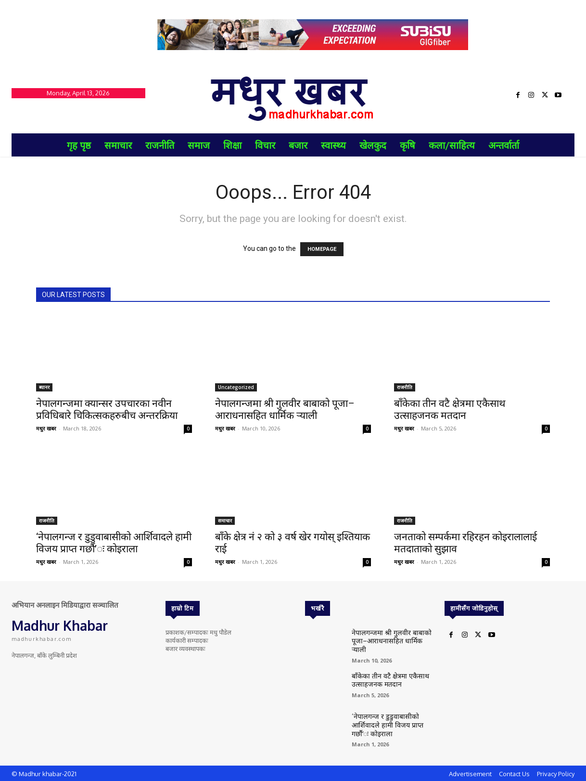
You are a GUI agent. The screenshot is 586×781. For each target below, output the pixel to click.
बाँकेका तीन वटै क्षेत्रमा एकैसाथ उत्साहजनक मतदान (449, 409)
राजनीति (404, 387)
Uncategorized (236, 387)
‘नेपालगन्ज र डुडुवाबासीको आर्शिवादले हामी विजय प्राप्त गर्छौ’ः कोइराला (113, 543)
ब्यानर (44, 387)
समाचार (225, 520)
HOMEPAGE (321, 249)
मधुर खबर (46, 428)
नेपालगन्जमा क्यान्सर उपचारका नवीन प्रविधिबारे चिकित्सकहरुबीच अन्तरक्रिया (107, 409)
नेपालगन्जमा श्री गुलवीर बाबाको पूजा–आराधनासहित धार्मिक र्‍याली (285, 409)
